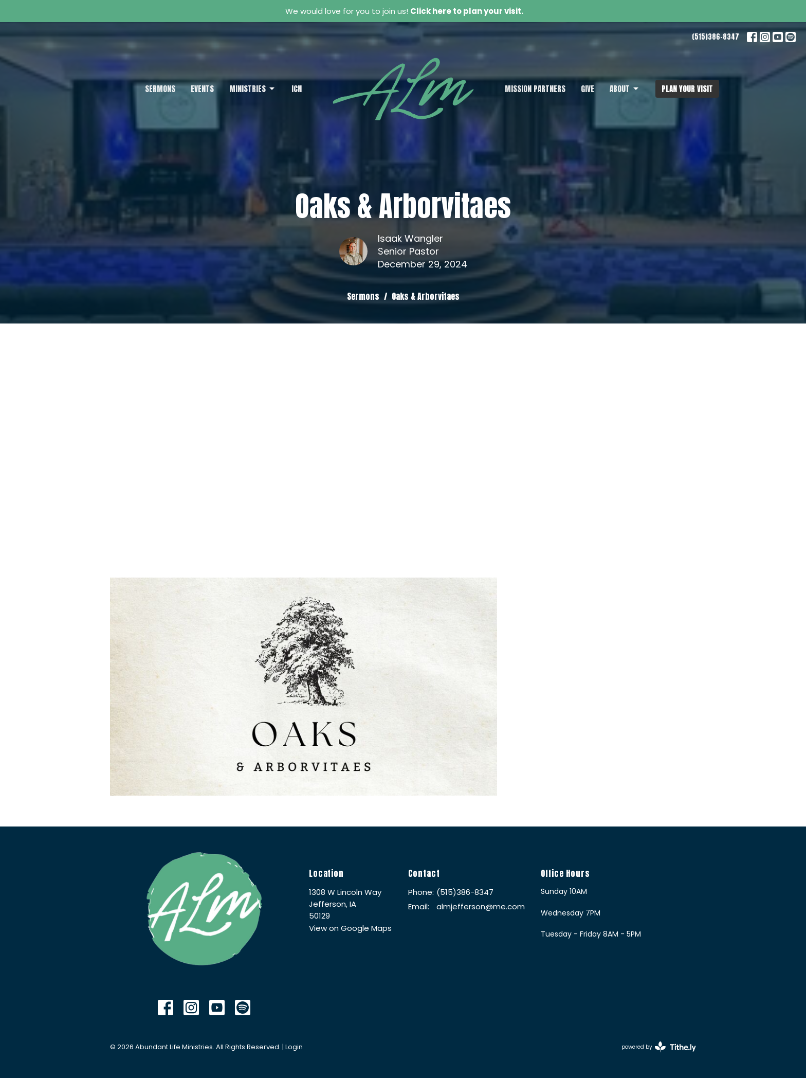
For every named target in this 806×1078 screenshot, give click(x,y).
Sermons (160, 89)
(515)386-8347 (715, 37)
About (625, 89)
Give (587, 89)
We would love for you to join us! (404, 11)
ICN (296, 89)
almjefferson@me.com (480, 906)
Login (294, 1047)
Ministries (252, 89)
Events (202, 89)
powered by (658, 1047)
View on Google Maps (350, 928)
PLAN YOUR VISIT (687, 89)
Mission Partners (535, 89)
